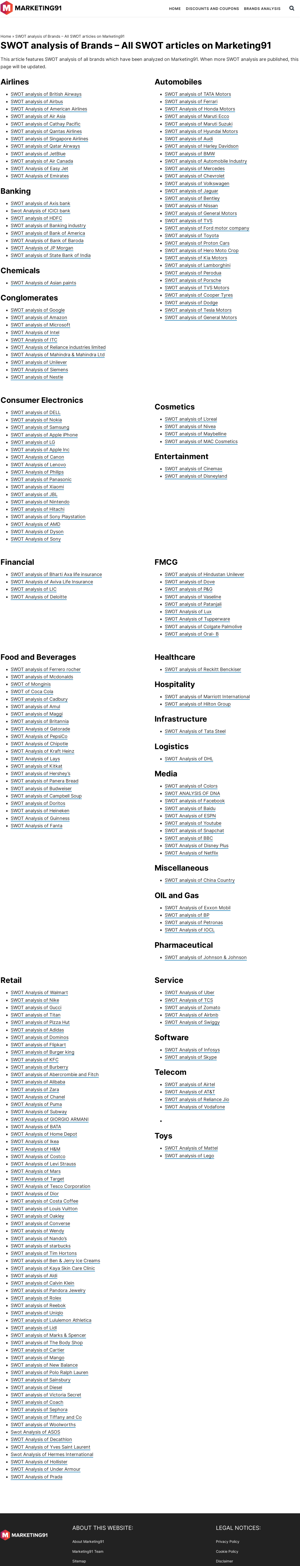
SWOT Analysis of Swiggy (192, 1022)
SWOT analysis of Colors (191, 786)
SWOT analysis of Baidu (190, 808)
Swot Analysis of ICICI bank (40, 210)
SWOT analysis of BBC (189, 838)
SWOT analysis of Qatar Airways (45, 146)
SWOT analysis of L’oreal (191, 419)
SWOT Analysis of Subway (39, 1111)
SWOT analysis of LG (33, 442)
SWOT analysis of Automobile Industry (206, 161)
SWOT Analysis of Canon (37, 457)
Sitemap (79, 1561)
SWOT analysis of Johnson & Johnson (206, 957)
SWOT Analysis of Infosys (192, 1049)
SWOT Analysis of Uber (189, 992)
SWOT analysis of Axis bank (40, 203)
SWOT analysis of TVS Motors (197, 287)
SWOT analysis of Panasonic (41, 479)
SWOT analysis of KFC (35, 1059)
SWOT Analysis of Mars (36, 1171)
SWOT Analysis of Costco (38, 1156)
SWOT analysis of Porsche (193, 280)
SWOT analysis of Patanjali (193, 604)
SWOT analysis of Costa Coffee (44, 1201)
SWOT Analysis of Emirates (40, 175)
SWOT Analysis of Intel (35, 332)
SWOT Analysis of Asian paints (43, 282)
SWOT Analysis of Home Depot (44, 1134)
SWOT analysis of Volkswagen (197, 183)
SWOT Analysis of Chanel (38, 1097)
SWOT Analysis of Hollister (39, 1461)
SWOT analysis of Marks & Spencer (48, 1335)
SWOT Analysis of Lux (188, 611)
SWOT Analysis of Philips (37, 472)
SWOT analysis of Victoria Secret (46, 1394)
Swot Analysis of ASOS (35, 1432)
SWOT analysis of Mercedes (195, 168)
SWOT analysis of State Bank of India (51, 255)
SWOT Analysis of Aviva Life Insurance (52, 581)
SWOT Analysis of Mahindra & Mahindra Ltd (58, 354)
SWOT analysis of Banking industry (48, 225)
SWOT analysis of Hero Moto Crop (202, 250)
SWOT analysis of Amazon (39, 317)
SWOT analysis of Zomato (192, 1007)
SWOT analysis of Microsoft (40, 324)
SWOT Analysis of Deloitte (39, 596)
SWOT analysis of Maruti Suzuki (199, 124)
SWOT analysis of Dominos (40, 1037)
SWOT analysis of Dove (190, 581)
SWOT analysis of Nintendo (40, 501)
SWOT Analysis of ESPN (190, 815)
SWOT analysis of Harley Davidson (202, 146)
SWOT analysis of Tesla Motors (198, 310)
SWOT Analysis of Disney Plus (196, 845)
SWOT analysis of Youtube (193, 823)
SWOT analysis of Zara (35, 1089)
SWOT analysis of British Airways (46, 94)
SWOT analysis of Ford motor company (207, 228)
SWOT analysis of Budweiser (41, 788)
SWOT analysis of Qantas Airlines (46, 131)
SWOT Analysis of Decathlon (41, 1439)
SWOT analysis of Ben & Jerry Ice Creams (55, 1260)
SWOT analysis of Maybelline (195, 433)
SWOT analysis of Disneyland (196, 476)
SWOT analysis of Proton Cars (197, 243)
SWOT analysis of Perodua (193, 273)
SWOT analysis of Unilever (39, 362)
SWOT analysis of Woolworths (43, 1424)
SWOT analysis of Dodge (191, 302)
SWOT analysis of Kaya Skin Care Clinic (53, 1268)
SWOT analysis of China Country (200, 880)
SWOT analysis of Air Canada (42, 161)
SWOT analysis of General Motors (201, 213)
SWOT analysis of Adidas (37, 1030)
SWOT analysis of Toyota (192, 235)
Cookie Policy (227, 1551)
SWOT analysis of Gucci (36, 1007)
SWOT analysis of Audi (189, 138)
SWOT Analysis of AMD (35, 524)
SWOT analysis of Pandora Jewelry (48, 1290)
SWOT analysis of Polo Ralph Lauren (49, 1372)
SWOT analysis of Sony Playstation (48, 516)
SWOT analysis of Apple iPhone (44, 434)
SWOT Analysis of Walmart (39, 992)
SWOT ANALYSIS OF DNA (192, 793)
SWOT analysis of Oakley (37, 1216)
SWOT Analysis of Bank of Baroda (47, 240)
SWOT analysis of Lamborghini (197, 265)
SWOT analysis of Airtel (190, 1084)
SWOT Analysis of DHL (189, 758)
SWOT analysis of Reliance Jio (197, 1099)
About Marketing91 (88, 1541)
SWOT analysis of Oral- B (192, 634)
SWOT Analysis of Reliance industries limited (58, 347)
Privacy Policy (227, 1541)
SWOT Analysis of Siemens (39, 369)
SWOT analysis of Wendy (37, 1230)
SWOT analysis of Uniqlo (37, 1312)
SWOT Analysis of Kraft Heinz (42, 751)
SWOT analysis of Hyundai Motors (201, 131)
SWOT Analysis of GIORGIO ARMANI (50, 1119)
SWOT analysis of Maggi (37, 714)
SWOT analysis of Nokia (36, 419)
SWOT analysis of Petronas (194, 922)
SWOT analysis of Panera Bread (44, 781)
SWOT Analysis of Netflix (191, 853)
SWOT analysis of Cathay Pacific (45, 124)
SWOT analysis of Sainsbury (41, 1379)
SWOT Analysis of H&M (35, 1149)
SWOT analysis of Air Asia (38, 116)
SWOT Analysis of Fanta (36, 825)
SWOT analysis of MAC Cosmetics (201, 441)
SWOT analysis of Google (38, 310)
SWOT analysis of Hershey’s (40, 773)
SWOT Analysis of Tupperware (197, 619)
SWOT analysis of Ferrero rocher (46, 669)
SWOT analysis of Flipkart (38, 1044)
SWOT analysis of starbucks (41, 1245)
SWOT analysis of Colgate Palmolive (203, 626)
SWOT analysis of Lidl (34, 1327)
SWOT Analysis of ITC (34, 339)
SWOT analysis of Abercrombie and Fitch (55, 1074)
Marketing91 (32, 8)
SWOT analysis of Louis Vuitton (44, 1208)
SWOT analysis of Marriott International (207, 696)
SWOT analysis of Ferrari (191, 101)
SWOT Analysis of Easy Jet (39, 168)
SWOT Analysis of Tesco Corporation (50, 1186)
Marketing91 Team (87, 1551)
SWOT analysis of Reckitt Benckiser (203, 669)
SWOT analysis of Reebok (38, 1305)
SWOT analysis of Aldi (34, 1275)
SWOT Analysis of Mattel (191, 1148)
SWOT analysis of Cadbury (39, 699)
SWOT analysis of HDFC (36, 218)
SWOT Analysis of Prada (36, 1476)
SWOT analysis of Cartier (37, 1350)
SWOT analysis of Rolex (36, 1298)
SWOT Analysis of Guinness (40, 818)
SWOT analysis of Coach (37, 1402)
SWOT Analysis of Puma (36, 1104)
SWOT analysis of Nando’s (39, 1238)
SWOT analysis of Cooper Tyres (199, 295)
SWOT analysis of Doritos (38, 803)
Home (6, 36)
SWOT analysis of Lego (189, 1155)
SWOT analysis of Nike (35, 1000)
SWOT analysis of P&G (188, 589)
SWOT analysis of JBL (34, 494)
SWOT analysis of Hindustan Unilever (204, 574)
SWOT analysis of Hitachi (37, 509)
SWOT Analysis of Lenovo (38, 464)
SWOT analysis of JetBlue (38, 153)
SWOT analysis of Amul (35, 706)
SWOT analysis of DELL (36, 412)
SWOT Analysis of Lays (35, 758)
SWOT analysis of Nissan (191, 205)
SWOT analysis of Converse (40, 1223)
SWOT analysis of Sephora (39, 1409)
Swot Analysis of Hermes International (52, 1454)
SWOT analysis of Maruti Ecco (197, 116)
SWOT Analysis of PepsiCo (39, 736)
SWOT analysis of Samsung (40, 427)
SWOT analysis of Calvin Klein (42, 1283)
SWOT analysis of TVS (188, 220)
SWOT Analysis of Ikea (35, 1141)
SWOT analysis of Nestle (37, 377)
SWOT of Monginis (31, 684)
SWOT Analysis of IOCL (190, 929)
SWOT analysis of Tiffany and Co (46, 1417)
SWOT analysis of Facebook (195, 800)
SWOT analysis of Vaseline (193, 596)
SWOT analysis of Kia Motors (196, 257)
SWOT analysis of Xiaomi (37, 486)
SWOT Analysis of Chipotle (39, 743)
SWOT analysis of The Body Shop (47, 1342)
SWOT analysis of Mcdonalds (42, 676)
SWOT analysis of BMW (190, 153)
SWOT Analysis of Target (37, 1179)
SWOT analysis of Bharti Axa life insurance (56, 574)
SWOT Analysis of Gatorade (40, 729)
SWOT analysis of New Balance (44, 1365)
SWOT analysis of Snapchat (194, 830)
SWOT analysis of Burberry (39, 1067)
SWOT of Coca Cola (32, 691)
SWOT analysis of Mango (37, 1357)
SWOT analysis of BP (187, 915)
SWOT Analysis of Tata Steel (195, 731)
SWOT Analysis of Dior (35, 1193)
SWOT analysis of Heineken (40, 810)
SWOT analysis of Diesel (36, 1387)
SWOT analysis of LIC (34, 589)
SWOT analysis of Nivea (190, 426)
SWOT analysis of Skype (191, 1057)
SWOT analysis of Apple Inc (40, 449)
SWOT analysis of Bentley (192, 198)
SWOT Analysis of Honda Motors (200, 109)
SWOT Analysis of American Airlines (49, 109)
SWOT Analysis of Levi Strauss (43, 1163)
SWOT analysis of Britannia (40, 721)
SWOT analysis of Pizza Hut (40, 1022)
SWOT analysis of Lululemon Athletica (51, 1320)
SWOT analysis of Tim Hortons (44, 1253)
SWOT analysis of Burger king (42, 1052)
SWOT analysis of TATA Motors (198, 94)
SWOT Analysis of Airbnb (191, 1015)
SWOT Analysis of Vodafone (195, 1106)
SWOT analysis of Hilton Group (198, 704)
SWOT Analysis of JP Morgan (42, 248)
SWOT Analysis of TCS (189, 1000)
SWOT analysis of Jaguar (191, 191)
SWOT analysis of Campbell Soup (46, 796)
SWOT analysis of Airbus (37, 101)
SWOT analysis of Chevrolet (195, 175)
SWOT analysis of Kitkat (36, 766)
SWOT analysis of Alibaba (38, 1081)
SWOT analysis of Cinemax (193, 468)
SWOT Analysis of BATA (36, 1126)
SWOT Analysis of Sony (36, 539)
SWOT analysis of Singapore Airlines (49, 138)
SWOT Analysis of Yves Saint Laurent (50, 1447)
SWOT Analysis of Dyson (37, 531)
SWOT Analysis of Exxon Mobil (197, 907)
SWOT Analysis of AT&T (190, 1091)
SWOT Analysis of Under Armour (45, 1469)
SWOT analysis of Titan (36, 1015)
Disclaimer (224, 1561)
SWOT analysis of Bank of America (48, 233)
